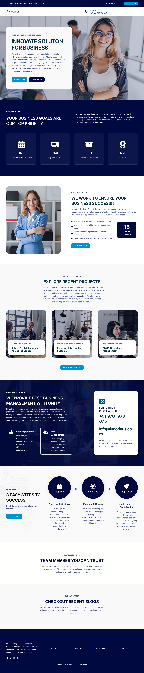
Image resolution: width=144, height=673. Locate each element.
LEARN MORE (37, 79)
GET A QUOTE (131, 3)
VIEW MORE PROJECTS (72, 367)
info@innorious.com (19, 3)
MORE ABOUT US (80, 246)
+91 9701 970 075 (98, 13)
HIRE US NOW (19, 79)
